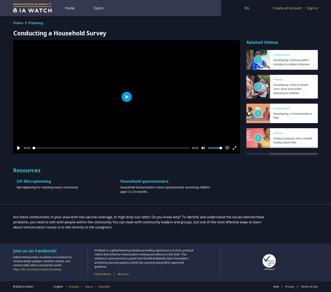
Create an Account (287, 8)
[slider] (111, 148)
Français (74, 286)
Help (276, 286)
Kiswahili (104, 286)
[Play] (18, 148)
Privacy (289, 286)
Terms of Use (309, 286)
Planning (35, 23)
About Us (123, 274)
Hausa (89, 286)
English (58, 286)
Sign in (312, 8)
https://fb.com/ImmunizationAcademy (37, 269)
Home (69, 8)
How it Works (102, 274)
